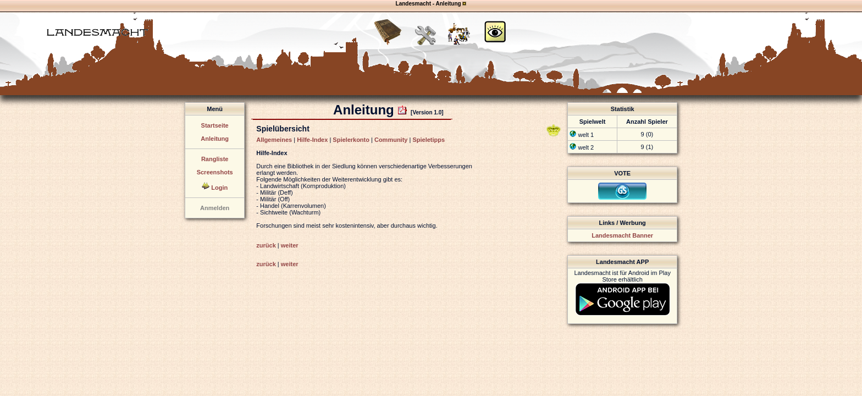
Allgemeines (274, 139)
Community (391, 139)
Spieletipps (428, 139)
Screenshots (215, 172)
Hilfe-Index (312, 139)
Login (219, 187)
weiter (290, 245)
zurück (265, 245)
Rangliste (215, 159)
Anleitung (215, 138)
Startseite (215, 125)
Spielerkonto (351, 139)
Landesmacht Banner (622, 235)
